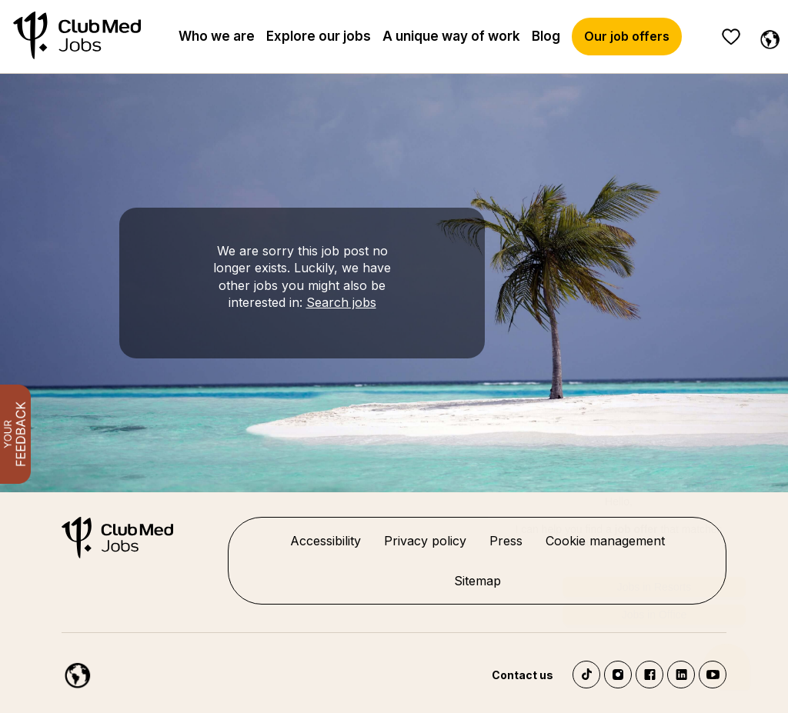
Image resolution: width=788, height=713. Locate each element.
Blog (546, 36)
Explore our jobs (318, 36)
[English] (766, 36)
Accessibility (325, 540)
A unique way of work (451, 36)
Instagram (618, 674)
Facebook (649, 674)
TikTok (586, 674)
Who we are (217, 36)
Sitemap (477, 580)
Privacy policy (425, 540)
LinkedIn (681, 674)
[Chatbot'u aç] (726, 646)
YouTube (712, 674)
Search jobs (341, 302)
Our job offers (626, 36)
